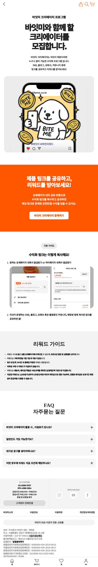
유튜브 (73, 495)
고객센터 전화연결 (24, 503)
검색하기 (87, 4)
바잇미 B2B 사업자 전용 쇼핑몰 (49, 522)
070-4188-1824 (24, 488)
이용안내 (33, 512)
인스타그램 (59, 495)
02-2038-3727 (24, 485)
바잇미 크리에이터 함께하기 (49, 215)
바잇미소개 (8, 512)
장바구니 (92, 4)
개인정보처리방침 (87, 512)
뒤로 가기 (4, 4)
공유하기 (81, 4)
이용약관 (58, 512)
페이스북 (87, 495)
